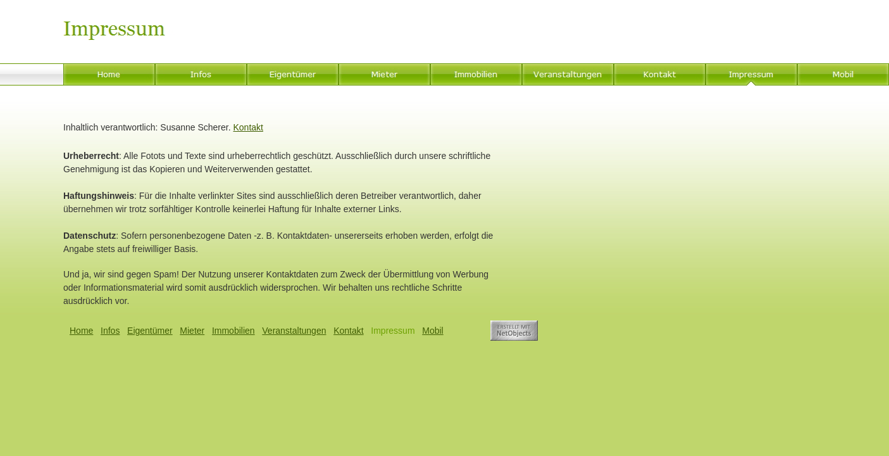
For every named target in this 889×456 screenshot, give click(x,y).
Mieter (192, 331)
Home (81, 331)
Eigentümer (150, 331)
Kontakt (248, 127)
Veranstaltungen (294, 331)
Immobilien (233, 331)
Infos (110, 331)
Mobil (432, 331)
